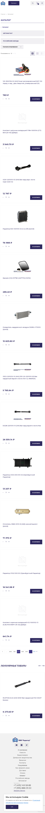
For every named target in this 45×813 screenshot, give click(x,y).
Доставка (22, 770)
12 (11, 53)
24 (13, 53)
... (6, 651)
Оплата (22, 773)
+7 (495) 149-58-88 (22, 785)
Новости (22, 752)
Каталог (22, 776)
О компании (22, 750)
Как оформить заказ (22, 768)
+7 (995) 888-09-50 (22, 788)
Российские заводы (22, 778)
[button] (40, 665)
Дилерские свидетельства (22, 758)
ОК (12, 807)
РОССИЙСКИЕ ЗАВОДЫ (11, 41)
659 (34, 651)
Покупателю (22, 765)
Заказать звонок (19, 791)
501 (14, 651)
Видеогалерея (22, 755)
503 (23, 651)
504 (27, 651)
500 (10, 651)
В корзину (36, 99)
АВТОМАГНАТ (8, 33)
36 (15, 53)
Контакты (22, 763)
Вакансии (22, 760)
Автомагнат (23, 781)
